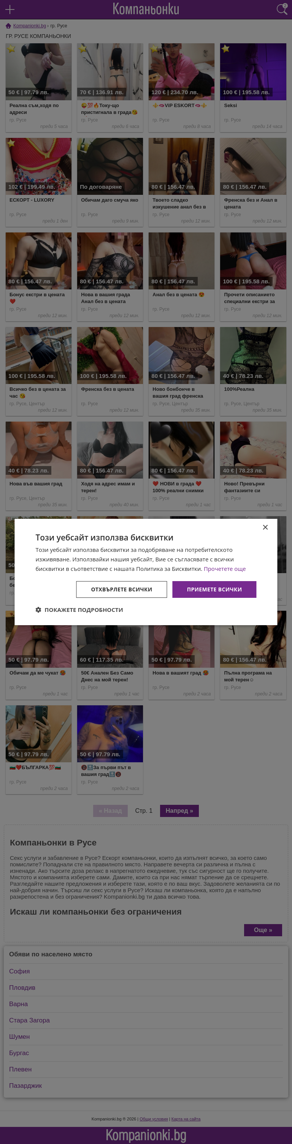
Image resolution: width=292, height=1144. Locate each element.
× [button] (265, 528)
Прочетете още (225, 568)
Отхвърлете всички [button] (121, 589)
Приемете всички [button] (214, 589)
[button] (79, 609)
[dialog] (145, 572)
